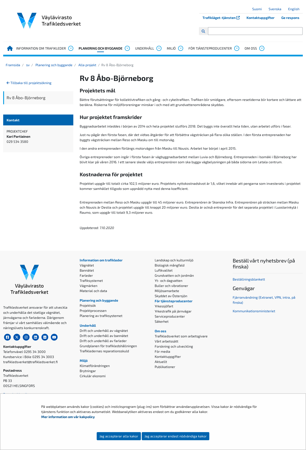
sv (27, 65)
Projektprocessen (93, 310)
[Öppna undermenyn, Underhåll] (158, 48)
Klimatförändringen (95, 366)
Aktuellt (161, 362)
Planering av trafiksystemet (101, 316)
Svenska (276, 9)
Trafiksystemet (91, 280)
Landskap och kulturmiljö (174, 260)
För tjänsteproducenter (210, 48)
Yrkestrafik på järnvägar (173, 311)
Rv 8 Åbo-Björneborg (26, 97)
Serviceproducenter (170, 316)
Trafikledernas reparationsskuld (104, 351)
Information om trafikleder (41, 48)
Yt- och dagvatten (168, 280)
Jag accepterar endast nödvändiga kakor (175, 436)
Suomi (258, 9)
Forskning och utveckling (174, 346)
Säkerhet (162, 321)
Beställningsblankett (249, 279)
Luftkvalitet (164, 270)
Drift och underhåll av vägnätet (104, 330)
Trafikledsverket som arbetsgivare (181, 336)
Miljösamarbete (167, 291)
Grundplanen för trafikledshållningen (108, 346)
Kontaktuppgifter (260, 18)
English (295, 9)
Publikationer (165, 367)
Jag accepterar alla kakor (118, 436)
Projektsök (88, 305)
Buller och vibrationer (171, 286)
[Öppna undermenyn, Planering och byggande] (127, 48)
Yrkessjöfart (164, 306)
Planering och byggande (100, 48)
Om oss (251, 48)
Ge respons (290, 18)
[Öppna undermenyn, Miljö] (180, 48)
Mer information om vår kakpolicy (68, 417)
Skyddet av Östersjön (171, 296)
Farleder (86, 275)
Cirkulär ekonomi (93, 376)
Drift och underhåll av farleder (103, 341)
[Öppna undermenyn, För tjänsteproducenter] (236, 48)
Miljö (171, 48)
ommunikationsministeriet (255, 311)
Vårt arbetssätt (166, 341)
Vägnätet (87, 265)
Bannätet (87, 270)
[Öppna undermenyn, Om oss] (261, 48)
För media (162, 351)
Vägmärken (88, 286)
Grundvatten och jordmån (174, 275)
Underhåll (144, 48)
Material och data (93, 291)
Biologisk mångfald (169, 265)
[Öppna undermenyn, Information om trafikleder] (70, 48)
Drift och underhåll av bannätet (104, 336)
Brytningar (88, 371)
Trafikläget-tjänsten (223, 18)
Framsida (13, 65)
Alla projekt (87, 65)
